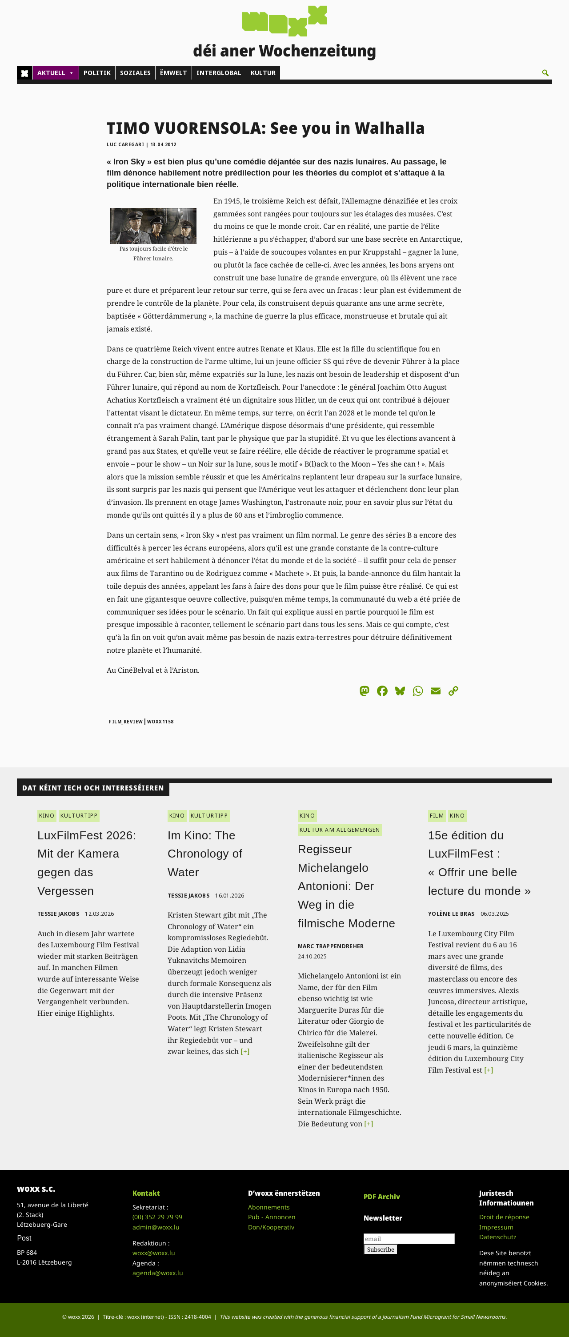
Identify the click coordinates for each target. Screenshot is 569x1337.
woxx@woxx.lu (153, 1253)
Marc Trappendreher (331, 946)
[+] (245, 1051)
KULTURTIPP (79, 815)
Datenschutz (498, 1237)
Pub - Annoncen (272, 1217)
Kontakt (146, 1193)
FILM (437, 815)
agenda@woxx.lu (157, 1273)
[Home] (24, 73)
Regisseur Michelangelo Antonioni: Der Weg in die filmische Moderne (346, 886)
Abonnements (269, 1207)
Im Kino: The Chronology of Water (205, 854)
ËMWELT (173, 72)
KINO (47, 815)
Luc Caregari (125, 144)
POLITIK (97, 72)
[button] (545, 73)
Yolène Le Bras (451, 914)
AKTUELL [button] (55, 73)
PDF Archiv (382, 1196)
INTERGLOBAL (218, 72)
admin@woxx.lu (156, 1227)
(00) (157, 1217)
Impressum (496, 1227)
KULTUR (263, 72)
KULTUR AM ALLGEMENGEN (340, 830)
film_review (126, 721)
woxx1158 (160, 721)
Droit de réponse (504, 1217)
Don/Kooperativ (271, 1227)
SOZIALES (135, 72)
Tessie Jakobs (58, 914)
